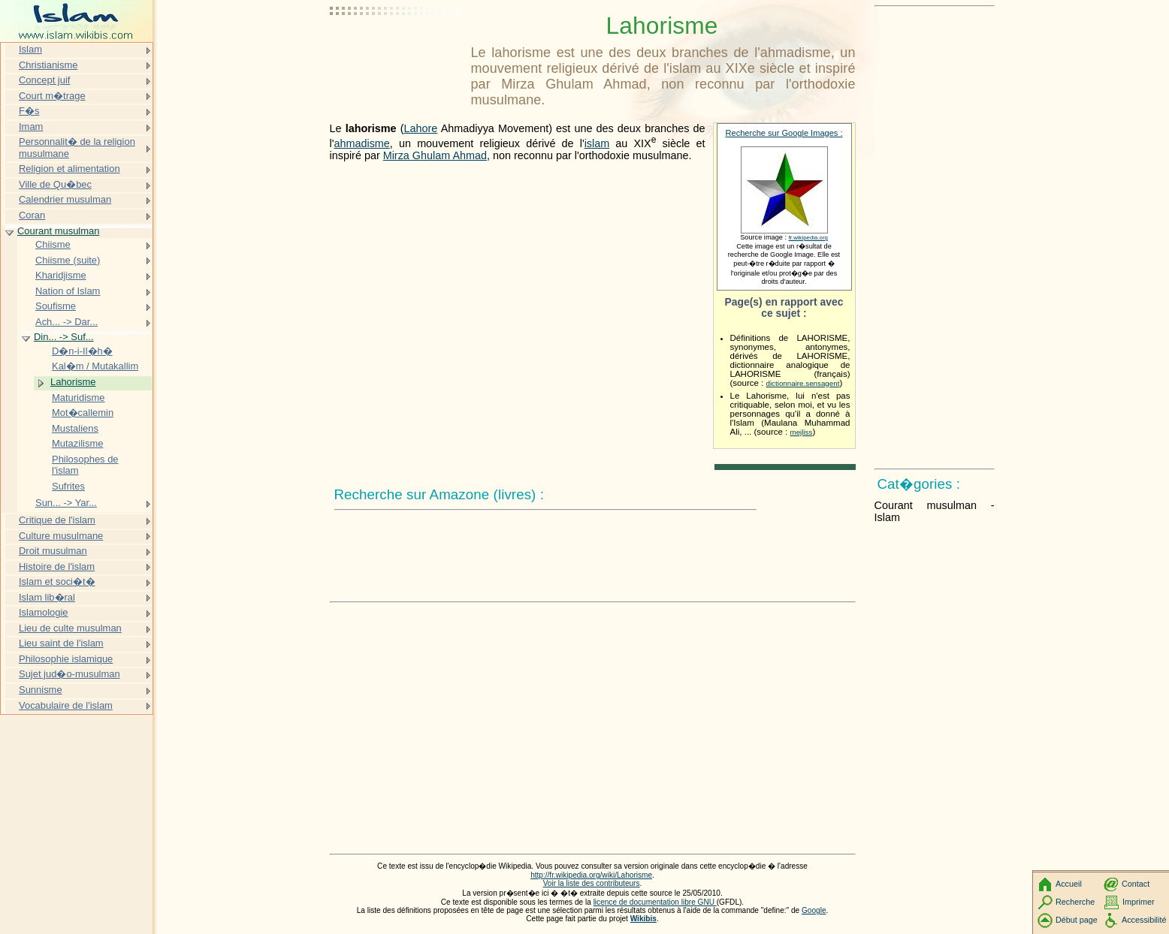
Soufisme (55, 306)
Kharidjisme (60, 275)
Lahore (421, 128)
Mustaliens (75, 428)
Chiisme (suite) (67, 260)
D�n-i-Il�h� (82, 351)
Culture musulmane (61, 535)
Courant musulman (58, 231)
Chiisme (53, 244)
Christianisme (48, 65)
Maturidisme (78, 397)
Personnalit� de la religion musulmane (77, 147)
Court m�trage (52, 95)
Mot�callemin (82, 412)
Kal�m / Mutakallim (95, 366)
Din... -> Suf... (64, 336)
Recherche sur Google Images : (784, 132)
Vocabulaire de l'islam (66, 705)
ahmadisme (361, 143)
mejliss (801, 432)
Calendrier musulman (65, 199)
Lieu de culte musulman (70, 628)
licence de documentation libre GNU (655, 902)
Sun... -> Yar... (66, 502)
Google (814, 910)
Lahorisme (72, 381)
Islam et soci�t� (57, 581)
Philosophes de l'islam (85, 465)
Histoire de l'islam (57, 566)
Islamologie (43, 612)
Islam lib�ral (47, 597)
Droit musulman (53, 550)
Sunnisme (40, 689)
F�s (29, 110)
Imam (31, 126)
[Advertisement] (397, 49)
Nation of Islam (67, 291)
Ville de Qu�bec (55, 184)
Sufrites (68, 486)
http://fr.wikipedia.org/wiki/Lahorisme (591, 875)
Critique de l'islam (57, 520)
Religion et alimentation (69, 168)
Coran (32, 215)
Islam (30, 49)
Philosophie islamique (66, 658)
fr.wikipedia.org (808, 237)
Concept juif (44, 80)
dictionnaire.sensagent (803, 383)
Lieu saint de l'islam (61, 643)
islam (597, 143)
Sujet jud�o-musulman (69, 673)
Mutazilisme (77, 443)
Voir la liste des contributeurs (591, 883)
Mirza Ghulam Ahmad (435, 155)
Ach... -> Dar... (66, 321)
